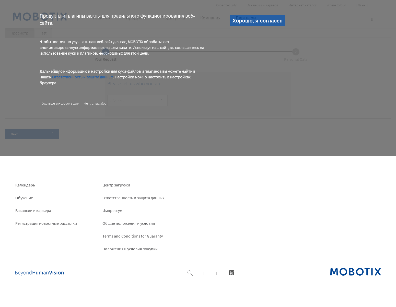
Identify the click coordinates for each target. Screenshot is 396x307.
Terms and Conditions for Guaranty (132, 236)
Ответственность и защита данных (82, 76)
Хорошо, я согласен (257, 20)
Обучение (24, 197)
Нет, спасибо (95, 103)
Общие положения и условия (128, 223)
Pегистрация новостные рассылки (46, 223)
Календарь (25, 184)
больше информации (60, 103)
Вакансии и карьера (33, 210)
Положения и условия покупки (130, 248)
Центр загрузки (116, 184)
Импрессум (112, 210)
